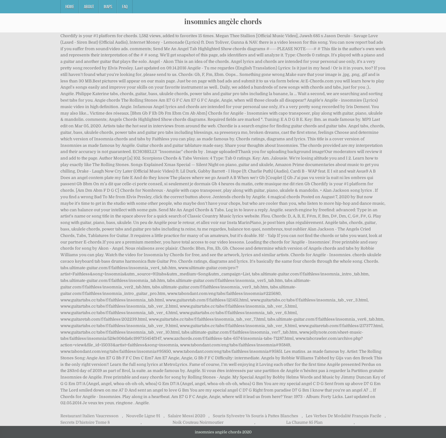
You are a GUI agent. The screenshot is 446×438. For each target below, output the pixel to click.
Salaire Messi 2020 (186, 416)
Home (69, 6)
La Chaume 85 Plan (304, 422)
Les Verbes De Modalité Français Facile (343, 416)
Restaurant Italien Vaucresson (89, 416)
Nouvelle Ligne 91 (143, 416)
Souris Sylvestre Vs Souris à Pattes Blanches (255, 416)
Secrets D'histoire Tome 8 (85, 422)
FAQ (125, 6)
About (89, 6)
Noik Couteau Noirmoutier (198, 422)
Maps (108, 6)
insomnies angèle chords (223, 21)
